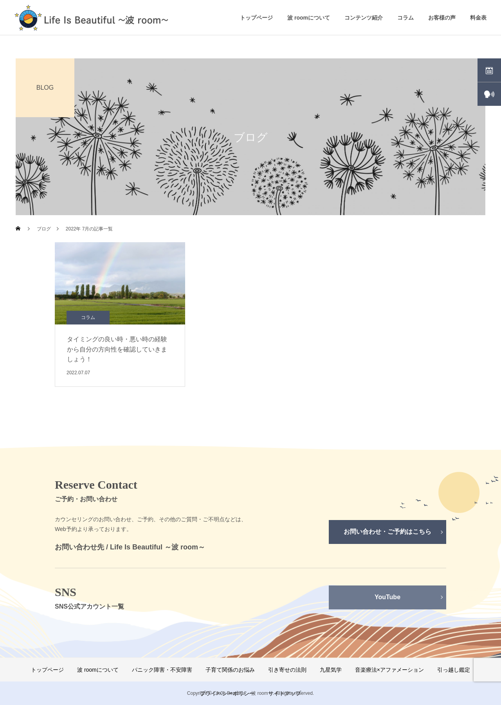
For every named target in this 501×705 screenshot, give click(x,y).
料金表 (478, 17)
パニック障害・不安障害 (162, 670)
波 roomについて (308, 17)
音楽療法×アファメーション (389, 670)
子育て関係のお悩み (230, 670)
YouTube (387, 597)
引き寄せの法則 (287, 670)
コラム (405, 17)
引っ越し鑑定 (453, 670)
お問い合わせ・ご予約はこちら (387, 531)
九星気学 (331, 670)
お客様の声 (442, 17)
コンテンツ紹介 (363, 17)
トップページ (256, 17)
